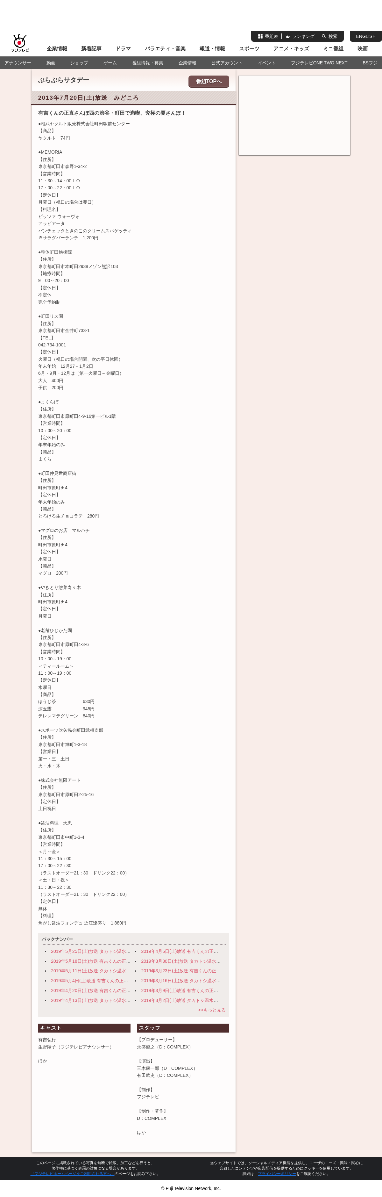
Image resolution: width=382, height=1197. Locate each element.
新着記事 (91, 48)
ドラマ (123, 48)
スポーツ (249, 48)
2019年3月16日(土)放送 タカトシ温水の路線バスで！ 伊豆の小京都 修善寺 (217, 980)
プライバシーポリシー (277, 1174)
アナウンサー (17, 62)
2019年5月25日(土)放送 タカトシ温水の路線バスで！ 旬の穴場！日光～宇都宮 (131, 951)
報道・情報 (212, 48)
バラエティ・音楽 (165, 48)
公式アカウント (227, 62)
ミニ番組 (333, 48)
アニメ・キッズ (291, 48)
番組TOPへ (209, 81)
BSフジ (370, 62)
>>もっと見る (211, 1009)
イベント (267, 62)
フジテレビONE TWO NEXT (319, 62)
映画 (362, 48)
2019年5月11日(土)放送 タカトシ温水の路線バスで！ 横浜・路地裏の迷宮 (126, 970)
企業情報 (57, 48)
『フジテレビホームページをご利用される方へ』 (73, 1174)
